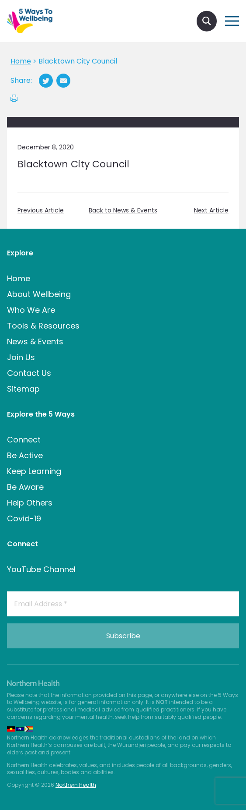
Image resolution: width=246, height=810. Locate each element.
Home (18, 278)
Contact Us (29, 373)
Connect (24, 439)
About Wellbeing (39, 294)
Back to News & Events (123, 210)
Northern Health (75, 785)
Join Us (21, 357)
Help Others (29, 502)
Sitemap (23, 388)
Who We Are (31, 309)
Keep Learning (34, 471)
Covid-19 (24, 518)
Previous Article (40, 210)
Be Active (25, 455)
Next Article (211, 210)
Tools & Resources (43, 325)
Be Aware (25, 486)
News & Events (35, 341)
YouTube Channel (41, 569)
